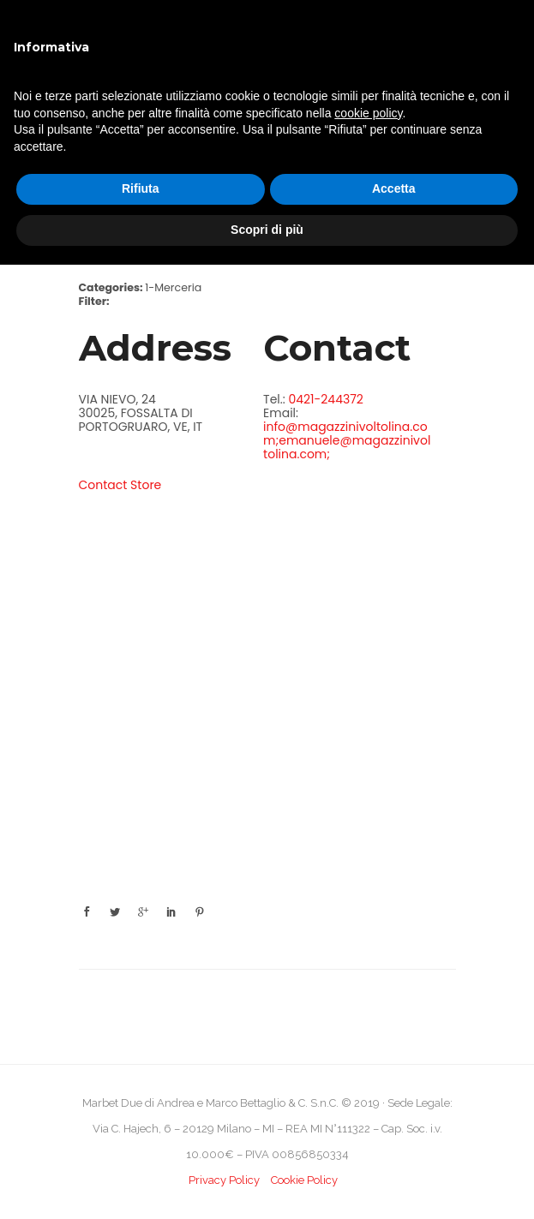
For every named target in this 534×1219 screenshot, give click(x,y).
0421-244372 (325, 399)
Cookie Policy (304, 1180)
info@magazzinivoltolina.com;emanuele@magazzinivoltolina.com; (346, 440)
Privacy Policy (224, 1180)
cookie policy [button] (368, 113)
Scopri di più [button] (267, 229)
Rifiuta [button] (140, 188)
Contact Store (120, 485)
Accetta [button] (394, 188)
